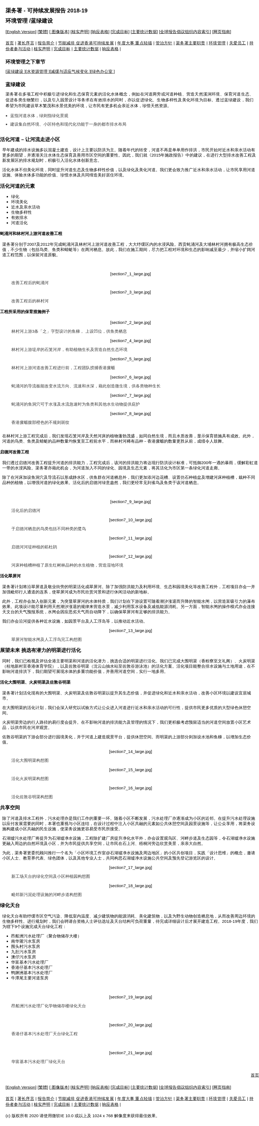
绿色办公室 (103, 71)
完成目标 (120, 31)
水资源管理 (38, 71)
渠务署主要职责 (190, 43)
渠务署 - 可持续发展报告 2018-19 (47, 10)
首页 (10, 43)
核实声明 (80, 31)
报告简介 (46, 43)
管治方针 (164, 43)
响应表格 (100, 31)
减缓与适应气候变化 (70, 71)
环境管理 (17, 21)
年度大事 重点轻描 (134, 43)
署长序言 (25, 43)
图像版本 (59, 31)
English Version (21, 31)
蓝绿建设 (15, 71)
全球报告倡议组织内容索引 (185, 31)
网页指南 (221, 31)
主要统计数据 (144, 31)
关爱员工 (237, 43)
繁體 (43, 31)
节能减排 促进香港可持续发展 (86, 43)
